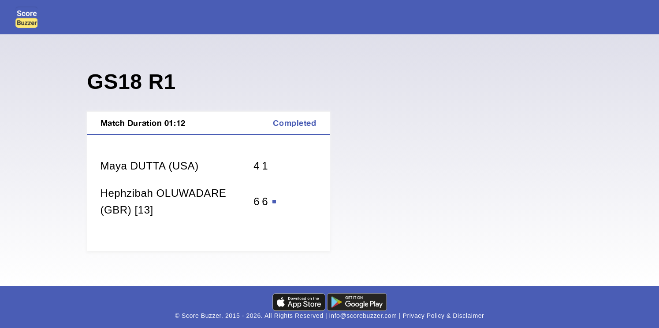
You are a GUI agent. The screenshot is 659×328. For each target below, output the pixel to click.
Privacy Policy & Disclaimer (443, 315)
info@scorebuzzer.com (364, 315)
